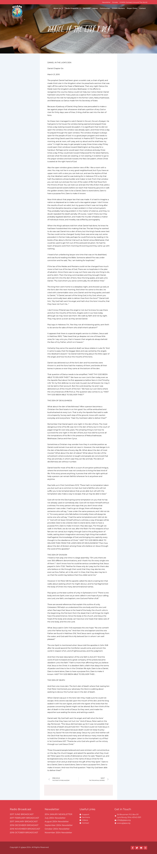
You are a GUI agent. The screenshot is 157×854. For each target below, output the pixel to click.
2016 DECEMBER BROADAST (24, 825)
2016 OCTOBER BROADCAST (24, 832)
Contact (142, 8)
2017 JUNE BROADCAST (21, 814)
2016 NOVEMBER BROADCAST (25, 829)
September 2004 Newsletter (59, 825)
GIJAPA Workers (118, 8)
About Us (58, 8)
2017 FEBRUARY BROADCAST (24, 818)
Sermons (86, 8)
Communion (105, 8)
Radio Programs (73, 8)
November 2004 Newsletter (58, 832)
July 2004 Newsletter (55, 818)
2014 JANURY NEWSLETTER (58, 814)
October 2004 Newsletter (57, 829)
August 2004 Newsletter (57, 821)
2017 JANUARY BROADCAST (24, 821)
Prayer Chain (132, 8)
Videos (95, 8)
